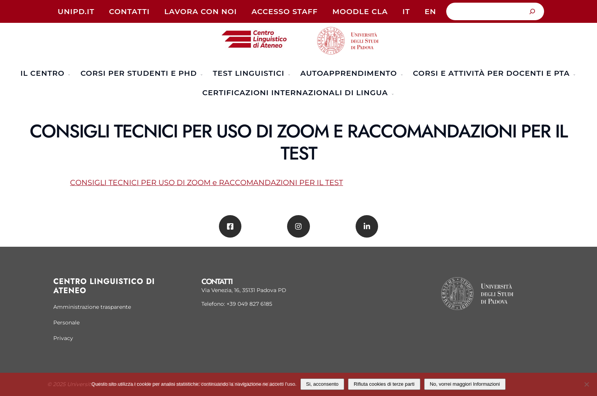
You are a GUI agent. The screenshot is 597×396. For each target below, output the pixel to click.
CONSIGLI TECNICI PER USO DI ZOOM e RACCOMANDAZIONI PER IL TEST (206, 182)
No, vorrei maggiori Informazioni (465, 384)
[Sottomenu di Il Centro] (68, 73)
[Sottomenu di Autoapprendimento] (401, 73)
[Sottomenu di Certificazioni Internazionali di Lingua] (392, 92)
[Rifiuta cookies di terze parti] (586, 383)
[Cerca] (532, 11)
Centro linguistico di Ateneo (104, 286)
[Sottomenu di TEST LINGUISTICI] (288, 73)
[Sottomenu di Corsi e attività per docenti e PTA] (573, 73)
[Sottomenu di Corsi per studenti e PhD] (201, 73)
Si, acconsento (322, 384)
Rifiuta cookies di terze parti (384, 384)
